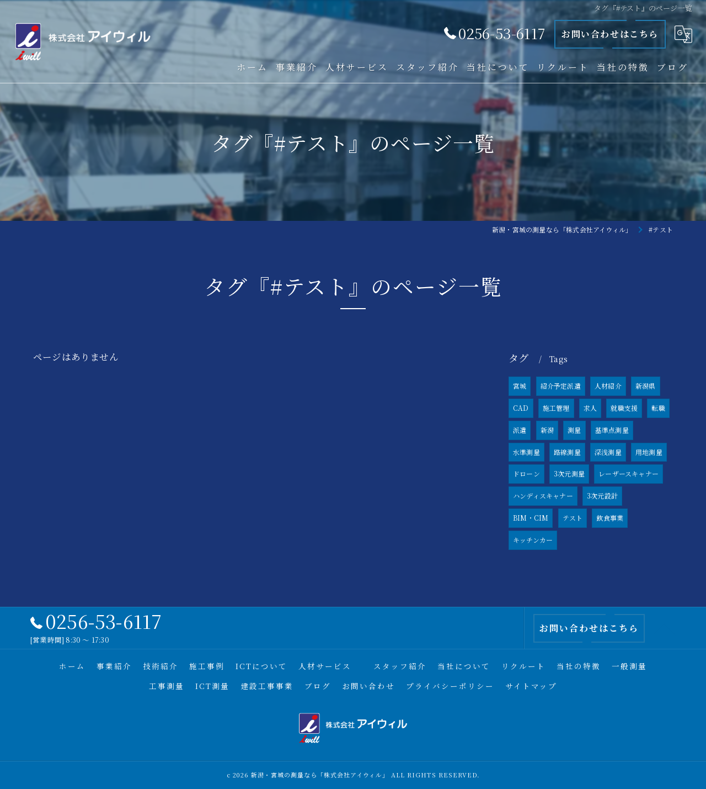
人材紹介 (608, 386)
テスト (573, 517)
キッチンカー (533, 539)
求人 (590, 407)
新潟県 (645, 386)
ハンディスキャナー (543, 496)
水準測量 (526, 452)
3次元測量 (569, 474)
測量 (574, 430)
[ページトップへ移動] (665, 628)
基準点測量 (612, 430)
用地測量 (648, 452)
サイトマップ (531, 685)
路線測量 (567, 452)
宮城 (519, 386)
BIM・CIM (530, 517)
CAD (521, 407)
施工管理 (556, 407)
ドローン (526, 474)
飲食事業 (609, 517)
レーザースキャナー (628, 474)
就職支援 (624, 407)
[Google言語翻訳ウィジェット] (683, 34)
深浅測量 (608, 452)
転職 (658, 407)
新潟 (547, 430)
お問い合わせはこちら (610, 34)
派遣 (519, 430)
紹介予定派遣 (561, 386)
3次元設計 (602, 496)
